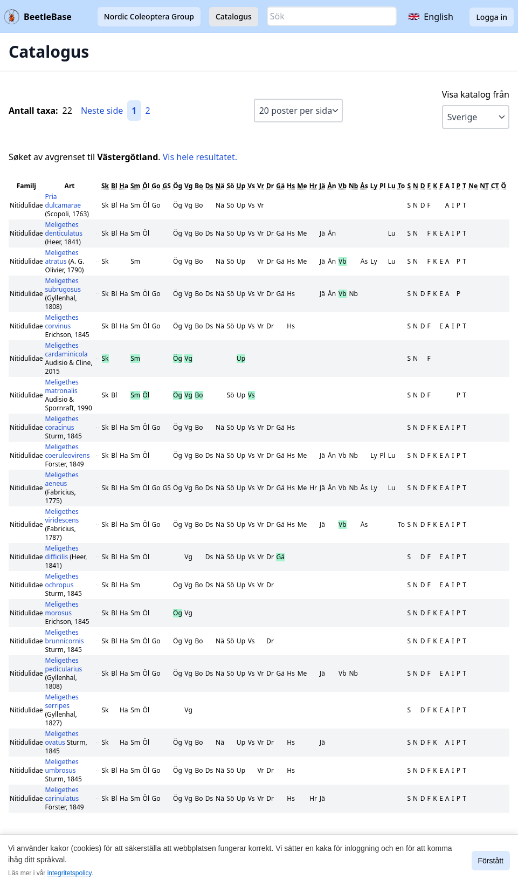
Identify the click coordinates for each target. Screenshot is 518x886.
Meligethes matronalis (62, 386)
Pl (382, 185)
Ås (364, 185)
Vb (343, 185)
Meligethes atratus (62, 257)
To (401, 185)
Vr (260, 185)
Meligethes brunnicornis (64, 636)
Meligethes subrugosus (63, 285)
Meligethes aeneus (62, 479)
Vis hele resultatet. (200, 157)
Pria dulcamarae (63, 201)
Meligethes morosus (62, 608)
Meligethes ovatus (62, 738)
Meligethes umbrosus (62, 766)
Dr (270, 185)
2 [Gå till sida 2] (148, 110)
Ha (124, 185)
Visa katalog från (475, 94)
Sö (230, 185)
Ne (473, 185)
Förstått (490, 860)
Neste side (102, 110)
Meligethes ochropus (62, 580)
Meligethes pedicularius (63, 665)
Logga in (491, 17)
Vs (251, 185)
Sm (135, 185)
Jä (322, 185)
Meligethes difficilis (62, 552)
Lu (392, 185)
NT (484, 185)
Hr (313, 185)
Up (241, 185)
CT (495, 185)
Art (70, 185)
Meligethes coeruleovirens (67, 451)
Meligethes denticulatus (64, 229)
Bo (199, 185)
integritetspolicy (69, 873)
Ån (332, 185)
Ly (374, 185)
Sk (105, 185)
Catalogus (234, 16)
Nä (220, 185)
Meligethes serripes (62, 701)
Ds (209, 185)
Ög (177, 185)
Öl (145, 185)
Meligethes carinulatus (62, 794)
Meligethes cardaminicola (66, 350)
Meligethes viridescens (62, 516)
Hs (291, 185)
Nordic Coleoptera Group (149, 16)
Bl (114, 185)
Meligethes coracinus (62, 423)
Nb (353, 185)
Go (155, 185)
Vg (188, 185)
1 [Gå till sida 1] (134, 110)
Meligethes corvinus (62, 322)
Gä (280, 185)
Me (302, 185)
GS (167, 185)
